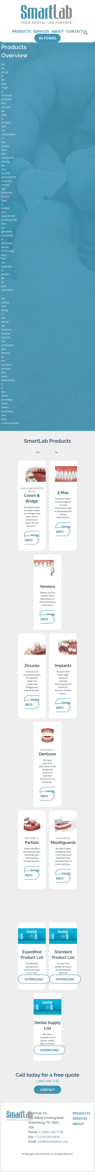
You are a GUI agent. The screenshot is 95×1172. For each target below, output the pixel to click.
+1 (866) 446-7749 (51, 1132)
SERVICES (41, 30)
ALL (38, 452)
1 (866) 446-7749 (47, 1081)
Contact (47, 1090)
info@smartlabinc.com (52, 1141)
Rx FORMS (47, 38)
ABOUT (57, 30)
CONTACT (74, 30)
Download (34, 979)
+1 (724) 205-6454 (47, 1137)
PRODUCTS (21, 30)
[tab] (47, 451)
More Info (32, 537)
